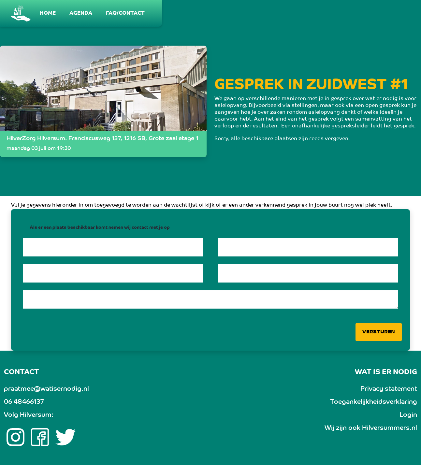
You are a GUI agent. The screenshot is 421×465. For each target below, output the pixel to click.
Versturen (378, 332)
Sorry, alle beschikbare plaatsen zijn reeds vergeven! (282, 138)
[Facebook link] (40, 437)
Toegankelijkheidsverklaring (373, 402)
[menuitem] (48, 13)
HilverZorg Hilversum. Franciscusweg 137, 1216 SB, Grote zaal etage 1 (102, 139)
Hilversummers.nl (389, 428)
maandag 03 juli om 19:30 (39, 148)
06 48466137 (24, 402)
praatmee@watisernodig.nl (46, 389)
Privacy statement (388, 389)
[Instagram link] (15, 437)
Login (408, 415)
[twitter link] (65, 437)
